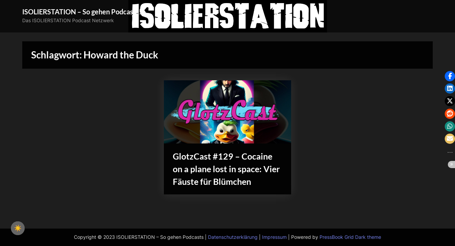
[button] (450, 76)
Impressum (274, 237)
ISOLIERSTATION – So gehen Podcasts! (81, 12)
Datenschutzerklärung (233, 237)
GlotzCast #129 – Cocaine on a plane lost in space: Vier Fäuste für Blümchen (226, 169)
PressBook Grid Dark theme (350, 237)
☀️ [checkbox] (18, 228)
